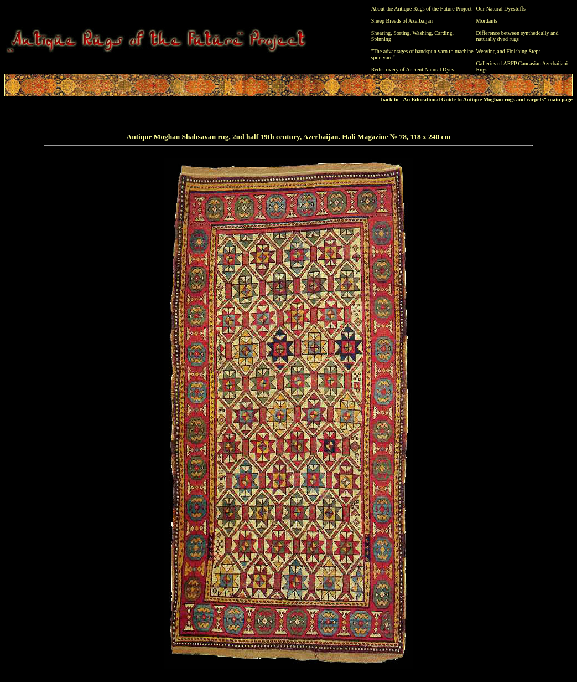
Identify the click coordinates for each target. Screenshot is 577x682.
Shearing (381, 33)
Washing (422, 33)
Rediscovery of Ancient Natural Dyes (412, 69)
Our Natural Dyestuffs (501, 9)
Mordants (486, 21)
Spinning (381, 39)
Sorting (401, 33)
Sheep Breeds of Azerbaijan (402, 21)
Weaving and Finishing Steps (508, 51)
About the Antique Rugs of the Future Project (421, 9)
